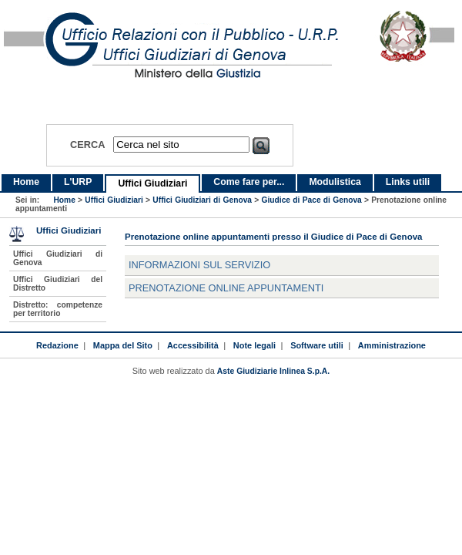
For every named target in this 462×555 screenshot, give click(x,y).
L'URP (78, 182)
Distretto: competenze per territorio (57, 309)
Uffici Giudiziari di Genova (202, 200)
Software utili (316, 345)
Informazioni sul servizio (199, 265)
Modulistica (334, 182)
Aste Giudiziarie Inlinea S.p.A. (273, 371)
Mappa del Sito (122, 345)
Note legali (254, 345)
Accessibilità (193, 345)
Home (26, 182)
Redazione (57, 345)
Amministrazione (392, 345)
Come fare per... (248, 182)
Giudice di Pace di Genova (312, 200)
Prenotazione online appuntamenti (226, 288)
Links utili (408, 182)
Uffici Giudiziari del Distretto (57, 283)
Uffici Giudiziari (152, 183)
